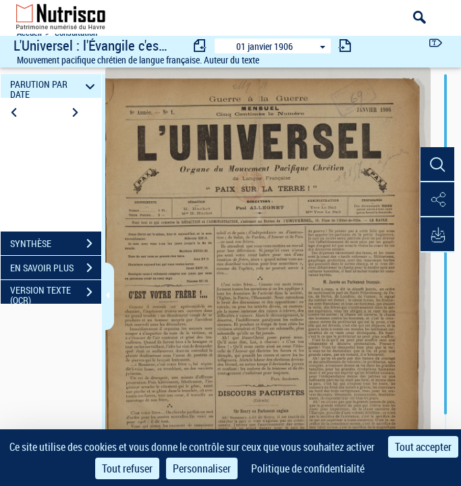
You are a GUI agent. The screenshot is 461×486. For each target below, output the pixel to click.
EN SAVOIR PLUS (55, 268)
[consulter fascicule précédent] (200, 45)
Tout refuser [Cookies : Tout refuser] (127, 468)
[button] (437, 164)
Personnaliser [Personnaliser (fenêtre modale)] (202, 468)
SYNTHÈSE (55, 243)
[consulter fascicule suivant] (344, 45)
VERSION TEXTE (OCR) (55, 293)
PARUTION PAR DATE (54, 86)
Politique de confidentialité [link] (307, 468)
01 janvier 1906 (264, 46)
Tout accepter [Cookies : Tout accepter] (423, 446)
